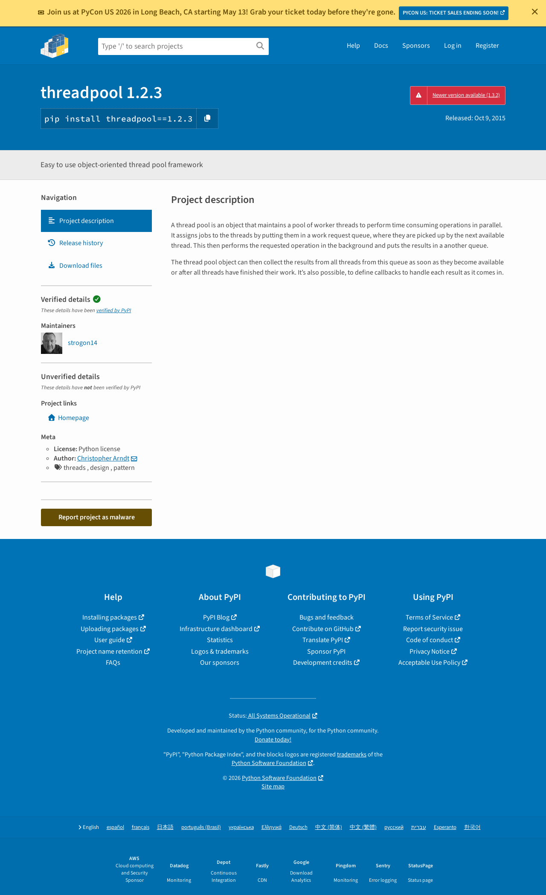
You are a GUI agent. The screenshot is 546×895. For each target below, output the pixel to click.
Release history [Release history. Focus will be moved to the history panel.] (75, 243)
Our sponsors (219, 662)
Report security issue (433, 629)
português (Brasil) (201, 827)
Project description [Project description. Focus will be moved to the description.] (80, 221)
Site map (273, 786)
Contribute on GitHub (323, 629)
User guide (109, 640)
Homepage (68, 418)
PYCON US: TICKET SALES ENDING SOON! (451, 13)
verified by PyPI (113, 310)
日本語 (165, 827)
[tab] (96, 221)
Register (487, 45)
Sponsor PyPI (326, 651)
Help (353, 45)
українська (241, 827)
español (115, 827)
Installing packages (109, 617)
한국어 (472, 827)
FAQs (113, 662)
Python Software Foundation (269, 763)
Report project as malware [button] (96, 517)
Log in (453, 45)
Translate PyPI (322, 640)
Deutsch (298, 827)
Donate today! (273, 739)
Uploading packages (110, 629)
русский (394, 827)
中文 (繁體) (363, 827)
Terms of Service (429, 617)
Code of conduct (429, 640)
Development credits (322, 662)
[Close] (535, 11)
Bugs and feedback (326, 617)
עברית (418, 827)
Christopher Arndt (103, 458)
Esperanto (445, 827)
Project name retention (109, 651)
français (140, 827)
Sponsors (416, 45)
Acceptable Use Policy (429, 662)
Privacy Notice (430, 651)
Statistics (220, 640)
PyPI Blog (216, 617)
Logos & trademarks (220, 651)
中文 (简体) (328, 827)
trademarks (351, 754)
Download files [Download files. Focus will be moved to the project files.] (74, 265)
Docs (381, 45)
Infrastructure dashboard (216, 629)
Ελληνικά (271, 827)
